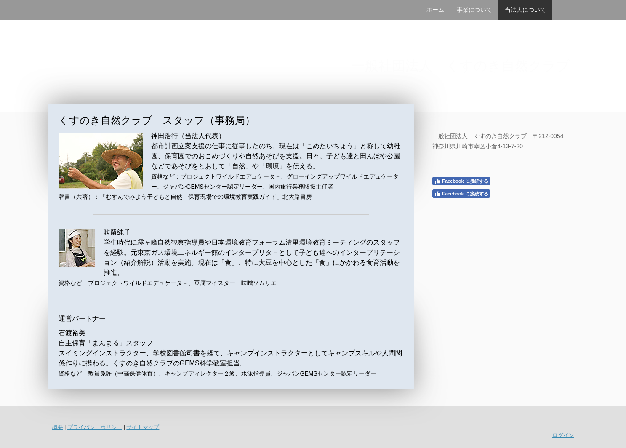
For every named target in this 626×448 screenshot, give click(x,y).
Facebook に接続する (461, 181)
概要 (57, 427)
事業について (474, 9)
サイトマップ (142, 427)
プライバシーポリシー (94, 427)
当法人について (525, 9)
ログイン (563, 435)
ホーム (435, 9)
